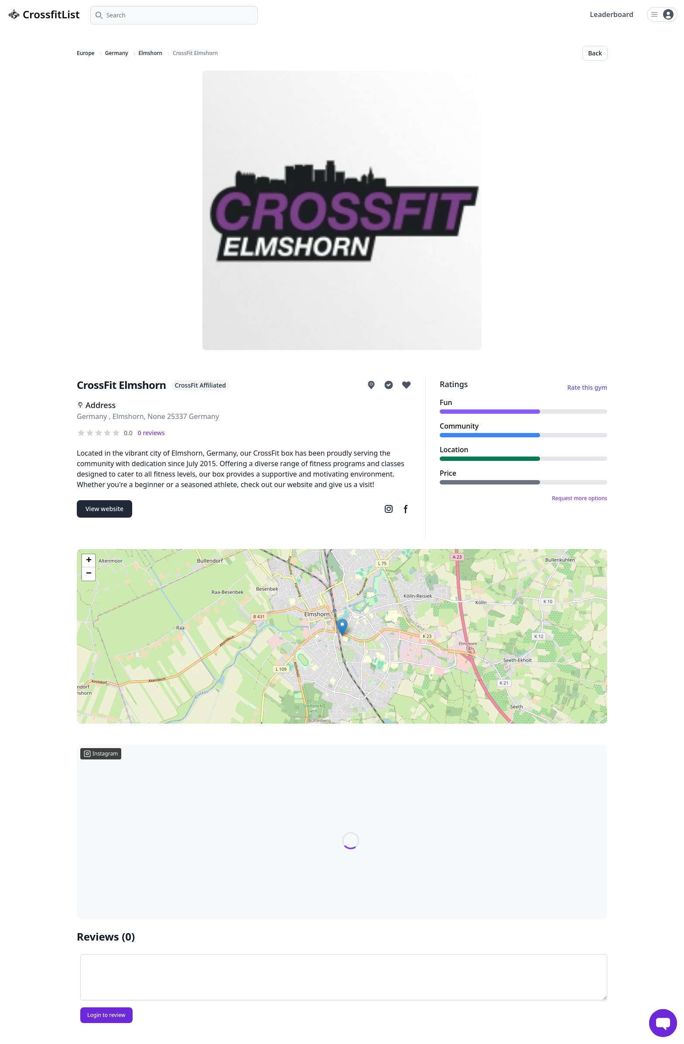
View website (104, 509)
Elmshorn (151, 53)
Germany (116, 53)
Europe (86, 53)
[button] (342, 627)
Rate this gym (587, 387)
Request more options (579, 498)
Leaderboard (611, 14)
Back (595, 53)
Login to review (106, 1015)
